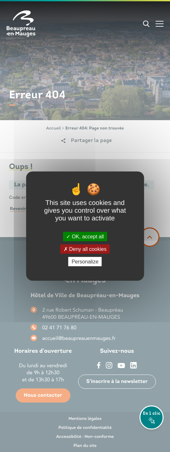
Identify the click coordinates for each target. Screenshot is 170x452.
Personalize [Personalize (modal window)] (85, 261)
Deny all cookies (85, 249)
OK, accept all (85, 236)
